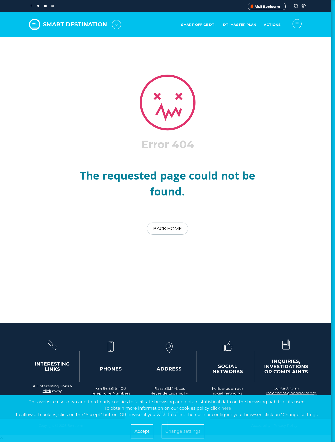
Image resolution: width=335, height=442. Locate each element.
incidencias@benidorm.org (291, 393)
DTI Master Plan (239, 25)
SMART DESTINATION (76, 24)
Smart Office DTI (198, 25)
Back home (167, 229)
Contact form (286, 389)
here (226, 408)
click (47, 391)
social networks (227, 394)
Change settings (182, 431)
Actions (272, 25)
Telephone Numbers (110, 394)
